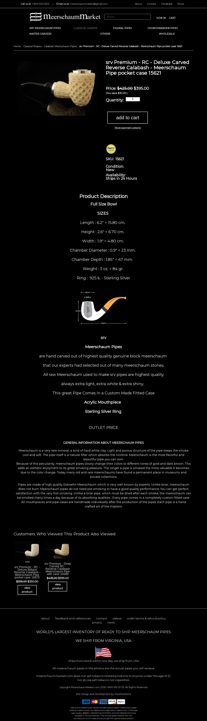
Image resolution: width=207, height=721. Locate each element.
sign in (161, 18)
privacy (97, 622)
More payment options (128, 127)
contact (101, 618)
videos (117, 618)
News (181, 3)
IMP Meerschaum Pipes (45, 28)
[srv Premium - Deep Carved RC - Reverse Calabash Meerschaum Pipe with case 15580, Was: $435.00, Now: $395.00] (58, 549)
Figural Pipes (124, 28)
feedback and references (73, 618)
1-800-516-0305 (40, 3)
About (138, 3)
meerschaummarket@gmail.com (89, 3)
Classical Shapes (87, 28)
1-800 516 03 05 (115, 687)
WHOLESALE (168, 33)
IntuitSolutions (122, 694)
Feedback (166, 3)
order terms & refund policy (146, 618)
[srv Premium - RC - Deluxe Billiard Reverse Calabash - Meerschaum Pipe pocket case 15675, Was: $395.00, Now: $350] (27, 549)
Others (106, 33)
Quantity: (115, 100)
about (45, 618)
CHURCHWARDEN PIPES (163, 28)
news (111, 622)
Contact (151, 3)
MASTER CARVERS (41, 33)
